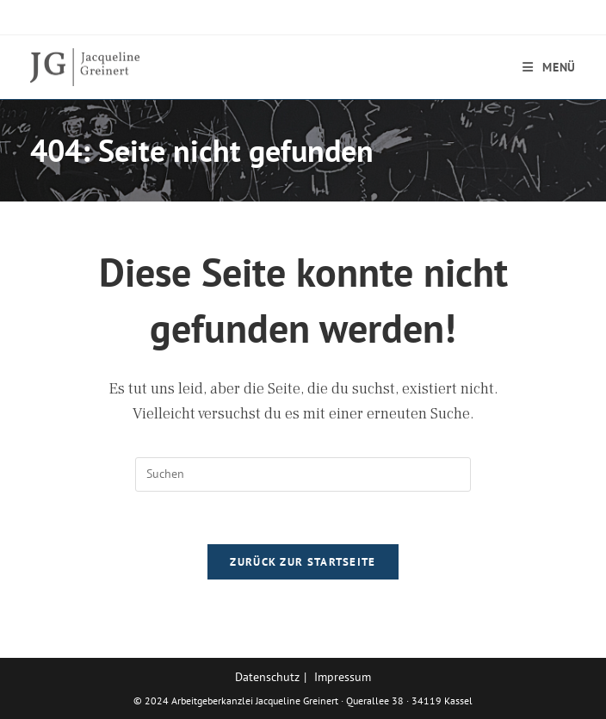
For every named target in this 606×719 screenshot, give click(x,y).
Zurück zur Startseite (302, 562)
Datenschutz (267, 677)
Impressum (342, 677)
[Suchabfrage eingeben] (303, 474)
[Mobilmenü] (549, 67)
